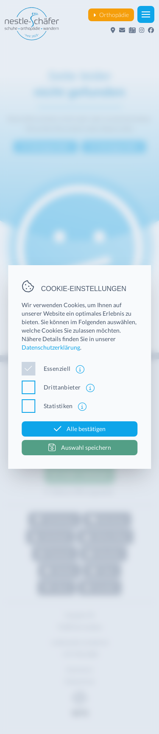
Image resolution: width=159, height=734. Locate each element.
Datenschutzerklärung (51, 347)
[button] (145, 14)
